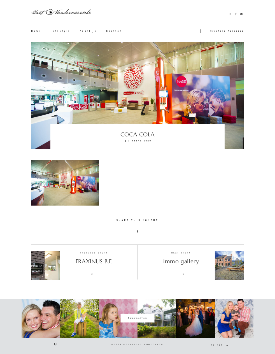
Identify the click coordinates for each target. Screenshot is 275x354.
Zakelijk (88, 31)
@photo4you (137, 318)
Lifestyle (60, 31)
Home (36, 31)
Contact (114, 31)
